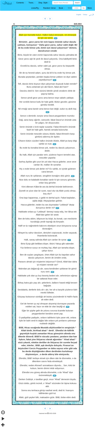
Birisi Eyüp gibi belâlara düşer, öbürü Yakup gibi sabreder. (47, 244)
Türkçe (85, 14)
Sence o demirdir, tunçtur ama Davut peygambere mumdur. (47, 116)
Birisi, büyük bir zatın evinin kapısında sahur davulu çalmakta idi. (47, 55)
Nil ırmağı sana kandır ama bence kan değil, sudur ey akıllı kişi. (47, 109)
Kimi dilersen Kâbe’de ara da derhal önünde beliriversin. (47, 187)
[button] (21, 2)
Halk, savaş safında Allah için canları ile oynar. (45, 240)
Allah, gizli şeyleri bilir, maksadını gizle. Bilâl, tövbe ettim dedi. (47, 397)
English (78, 14)
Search (77, 3)
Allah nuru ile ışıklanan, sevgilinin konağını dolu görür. (45, 176)
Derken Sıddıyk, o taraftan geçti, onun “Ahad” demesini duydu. (47, 379)
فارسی (91, 14)
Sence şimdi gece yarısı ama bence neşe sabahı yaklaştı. (47, 98)
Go (84, 8)
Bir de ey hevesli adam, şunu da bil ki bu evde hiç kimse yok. (47, 73)
